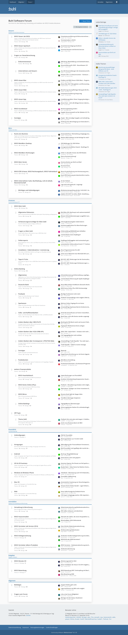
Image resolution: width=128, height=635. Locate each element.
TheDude (105, 619)
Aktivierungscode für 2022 (68, 561)
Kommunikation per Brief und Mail (71, 162)
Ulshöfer (28, 615)
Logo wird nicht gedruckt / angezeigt (71, 184)
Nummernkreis (65, 166)
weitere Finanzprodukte (22, 369)
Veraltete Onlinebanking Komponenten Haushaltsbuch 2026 (75, 379)
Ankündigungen (19, 435)
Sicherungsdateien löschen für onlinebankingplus (75, 407)
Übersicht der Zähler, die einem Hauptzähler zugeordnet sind (75, 516)
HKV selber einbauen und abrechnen (72, 511)
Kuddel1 (100, 619)
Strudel (77, 619)
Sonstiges (17, 118)
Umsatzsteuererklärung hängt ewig (71, 93)
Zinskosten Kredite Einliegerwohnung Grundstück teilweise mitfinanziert (75, 535)
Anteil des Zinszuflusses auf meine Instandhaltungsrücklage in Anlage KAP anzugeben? (75, 312)
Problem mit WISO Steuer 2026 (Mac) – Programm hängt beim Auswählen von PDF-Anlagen (75, 80)
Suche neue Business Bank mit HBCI (71, 423)
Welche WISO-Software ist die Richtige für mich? (75, 137)
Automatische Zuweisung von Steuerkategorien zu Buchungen (75, 482)
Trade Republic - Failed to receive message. (73, 344)
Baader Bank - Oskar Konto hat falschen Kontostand (75, 467)
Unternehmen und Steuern (27, 71)
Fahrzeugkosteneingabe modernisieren (72, 222)
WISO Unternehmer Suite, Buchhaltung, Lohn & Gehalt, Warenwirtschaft (33, 182)
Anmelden (100, 2)
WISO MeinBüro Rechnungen (24, 153)
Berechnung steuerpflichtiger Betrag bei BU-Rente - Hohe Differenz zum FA (75, 90)
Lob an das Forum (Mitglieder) (70, 594)
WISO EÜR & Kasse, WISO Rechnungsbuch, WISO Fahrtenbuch (35, 171)
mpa (101, 617)
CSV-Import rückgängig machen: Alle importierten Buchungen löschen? (75, 495)
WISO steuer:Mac (20, 80)
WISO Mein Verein (20, 162)
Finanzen (11, 200)
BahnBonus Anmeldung (68, 360)
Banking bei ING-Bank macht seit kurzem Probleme (75, 322)
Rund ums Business (21, 134)
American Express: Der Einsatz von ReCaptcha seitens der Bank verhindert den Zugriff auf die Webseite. (75, 463)
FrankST (82, 619)
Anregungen (18, 444)
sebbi (113, 617)
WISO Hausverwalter (21, 517)
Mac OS (17, 482)
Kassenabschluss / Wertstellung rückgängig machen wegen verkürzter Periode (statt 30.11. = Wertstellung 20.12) (75, 134)
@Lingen (84, 617)
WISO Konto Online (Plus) (27, 385)
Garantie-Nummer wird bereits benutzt (72, 49)
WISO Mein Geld (20, 206)
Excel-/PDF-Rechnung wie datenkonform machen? (75, 175)
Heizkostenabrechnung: (68, 549)
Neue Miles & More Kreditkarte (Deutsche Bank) (75, 284)
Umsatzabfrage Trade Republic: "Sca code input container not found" (75, 341)
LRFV (100, 56)
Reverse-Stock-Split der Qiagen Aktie (71, 394)
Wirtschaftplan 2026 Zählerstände (71, 520)
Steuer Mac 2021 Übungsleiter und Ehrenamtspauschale (75, 84)
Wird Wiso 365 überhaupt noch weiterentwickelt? (75, 212)
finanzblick (12, 429)
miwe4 (100, 31)
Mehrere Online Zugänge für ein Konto (72, 303)
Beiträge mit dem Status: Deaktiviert (71, 598)
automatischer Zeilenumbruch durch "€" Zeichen (75, 244)
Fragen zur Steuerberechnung (24, 55)
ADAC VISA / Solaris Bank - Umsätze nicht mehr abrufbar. (75, 331)
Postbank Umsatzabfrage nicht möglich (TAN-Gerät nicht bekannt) (75, 297)
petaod (67, 619)
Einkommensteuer (24, 62)
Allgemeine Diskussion (26, 212)
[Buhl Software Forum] (64, 9)
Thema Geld (22, 419)
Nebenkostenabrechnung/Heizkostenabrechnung (75, 507)
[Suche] (117, 2)
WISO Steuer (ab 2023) (22, 36)
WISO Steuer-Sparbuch (22, 46)
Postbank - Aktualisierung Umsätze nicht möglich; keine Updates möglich (75, 385)
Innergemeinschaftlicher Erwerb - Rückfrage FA (75, 147)
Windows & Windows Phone (24, 473)
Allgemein (11, 581)
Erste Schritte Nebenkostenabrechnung (72, 526)
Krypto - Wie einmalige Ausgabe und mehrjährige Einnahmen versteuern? (75, 118)
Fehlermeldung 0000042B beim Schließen (73, 231)
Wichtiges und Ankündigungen (29, 190)
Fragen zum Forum (21, 594)
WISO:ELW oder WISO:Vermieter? (70, 539)
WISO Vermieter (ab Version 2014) (26, 526)
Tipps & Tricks (23, 259)
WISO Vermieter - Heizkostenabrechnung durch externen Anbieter (75, 545)
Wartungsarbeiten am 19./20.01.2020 (72, 439)
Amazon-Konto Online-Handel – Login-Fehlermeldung (75, 486)
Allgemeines (22, 275)
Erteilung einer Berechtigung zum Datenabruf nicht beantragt (75, 121)
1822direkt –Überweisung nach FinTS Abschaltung (75, 473)
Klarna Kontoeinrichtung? (68, 156)
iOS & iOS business (20, 463)
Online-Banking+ (24, 404)
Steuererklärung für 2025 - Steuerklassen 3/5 (74, 65)
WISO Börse (22, 394)
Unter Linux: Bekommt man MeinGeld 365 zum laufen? (75, 253)
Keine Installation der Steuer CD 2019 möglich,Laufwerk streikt (75, 564)
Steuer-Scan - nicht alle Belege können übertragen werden (75, 103)
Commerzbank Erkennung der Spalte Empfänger (75, 279)
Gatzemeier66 (107, 617)
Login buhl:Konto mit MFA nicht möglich (72, 588)
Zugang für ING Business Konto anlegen (73, 326)
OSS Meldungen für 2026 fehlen (70, 143)
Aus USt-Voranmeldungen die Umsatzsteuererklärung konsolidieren (75, 71)
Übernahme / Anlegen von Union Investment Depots (75, 388)
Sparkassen (22, 303)
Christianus (101, 42)
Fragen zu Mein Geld (25, 231)
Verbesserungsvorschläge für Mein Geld (32, 222)
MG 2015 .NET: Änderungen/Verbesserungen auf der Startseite (75, 263)
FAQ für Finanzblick (66, 435)
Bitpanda (63, 350)
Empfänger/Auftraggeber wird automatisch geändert (75, 240)
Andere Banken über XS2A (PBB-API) (31, 332)
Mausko (100, 35)
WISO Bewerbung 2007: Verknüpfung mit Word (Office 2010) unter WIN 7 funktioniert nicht (75, 570)
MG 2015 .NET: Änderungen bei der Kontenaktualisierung (75, 259)
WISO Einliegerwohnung (22, 536)
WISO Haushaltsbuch (25, 375)
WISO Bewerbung (20, 570)
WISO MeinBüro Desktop (23, 143)
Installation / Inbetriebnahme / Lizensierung (33, 250)
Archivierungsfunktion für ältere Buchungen (74, 225)
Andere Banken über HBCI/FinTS (29, 322)
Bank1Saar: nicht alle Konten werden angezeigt (75, 316)
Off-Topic (17, 413)
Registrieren (109, 2)
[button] (90, 27)
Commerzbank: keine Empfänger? (71, 234)
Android (17, 454)
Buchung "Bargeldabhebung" (69, 454)
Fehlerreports (23, 240)
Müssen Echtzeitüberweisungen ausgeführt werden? (75, 216)
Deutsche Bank (23, 285)
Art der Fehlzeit (65, 181)
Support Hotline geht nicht (69, 585)
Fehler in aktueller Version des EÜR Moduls (73, 153)
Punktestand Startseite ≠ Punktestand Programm (75, 363)
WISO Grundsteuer (20, 109)
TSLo (92, 617)
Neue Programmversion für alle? (70, 250)
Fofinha (72, 619)
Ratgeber (11, 555)
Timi (110, 619)
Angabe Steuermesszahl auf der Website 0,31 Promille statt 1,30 (75, 112)
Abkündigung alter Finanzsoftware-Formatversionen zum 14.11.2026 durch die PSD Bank (75, 444)
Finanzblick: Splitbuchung (68, 476)
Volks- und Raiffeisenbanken (28, 313)
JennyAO (97, 617)
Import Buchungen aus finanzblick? (71, 375)
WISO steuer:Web (20, 90)
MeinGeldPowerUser (91, 619)
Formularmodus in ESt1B (68, 40)
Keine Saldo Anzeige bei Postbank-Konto (73, 491)
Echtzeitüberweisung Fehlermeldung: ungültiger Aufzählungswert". (75, 275)
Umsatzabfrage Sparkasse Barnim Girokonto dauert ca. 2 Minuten (75, 307)
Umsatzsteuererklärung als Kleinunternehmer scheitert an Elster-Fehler (75, 36)
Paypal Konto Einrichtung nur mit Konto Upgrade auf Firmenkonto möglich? (75, 354)
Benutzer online (70, 610)
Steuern (11, 31)
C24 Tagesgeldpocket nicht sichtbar (71, 335)
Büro (10, 128)
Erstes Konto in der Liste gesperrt (70, 457)
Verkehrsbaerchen (70, 617)
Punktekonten (23, 360)
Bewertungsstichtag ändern (69, 108)
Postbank (21, 294)
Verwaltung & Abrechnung (23, 507)
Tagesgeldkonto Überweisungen (70, 403)
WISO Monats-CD (20, 561)
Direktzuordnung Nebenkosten (70, 530)
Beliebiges (17, 585)
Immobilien (12, 502)
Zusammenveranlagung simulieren (71, 46)
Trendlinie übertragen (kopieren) (70, 398)
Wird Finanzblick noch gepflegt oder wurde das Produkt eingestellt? (75, 448)
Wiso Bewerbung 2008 (67, 574)
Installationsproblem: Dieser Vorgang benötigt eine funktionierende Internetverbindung (75, 99)
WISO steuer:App (20, 99)
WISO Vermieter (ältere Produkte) (26, 545)
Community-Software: (64, 632)
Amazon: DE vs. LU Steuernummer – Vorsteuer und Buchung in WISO (75, 74)
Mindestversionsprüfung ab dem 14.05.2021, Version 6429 (75, 190)
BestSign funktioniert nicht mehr (70, 294)
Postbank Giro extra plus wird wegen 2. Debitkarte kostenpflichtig (75, 419)
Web (15, 491)
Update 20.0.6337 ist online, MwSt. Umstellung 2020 (75, 194)
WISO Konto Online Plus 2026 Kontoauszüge (74, 288)
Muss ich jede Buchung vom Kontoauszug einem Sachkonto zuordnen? (75, 171)
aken (89, 617)
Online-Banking (19, 269)
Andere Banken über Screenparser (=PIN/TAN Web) (36, 341)
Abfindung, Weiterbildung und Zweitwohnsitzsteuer (75, 61)
